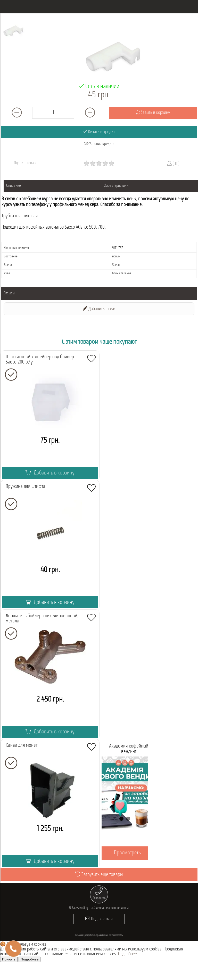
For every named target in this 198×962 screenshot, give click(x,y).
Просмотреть (127, 853)
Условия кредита (99, 143)
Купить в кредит (99, 131)
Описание (13, 186)
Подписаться (99, 918)
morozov (119, 935)
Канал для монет (21, 745)
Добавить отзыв (99, 308)
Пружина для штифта (25, 486)
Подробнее (127, 954)
